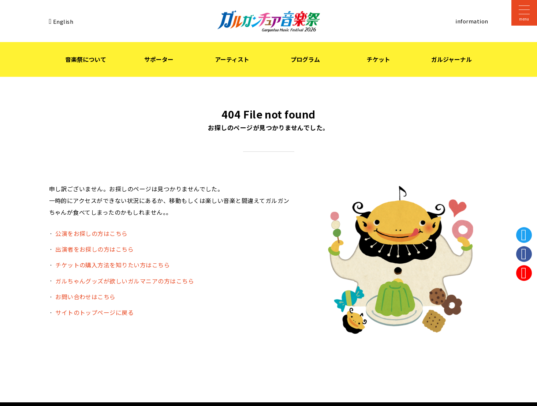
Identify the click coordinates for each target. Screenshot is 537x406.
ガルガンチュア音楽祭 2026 (269, 21)
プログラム (305, 59)
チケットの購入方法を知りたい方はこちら (112, 264)
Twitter (524, 235)
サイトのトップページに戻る (94, 312)
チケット (378, 59)
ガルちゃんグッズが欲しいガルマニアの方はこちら (124, 281)
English (63, 21)
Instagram (524, 273)
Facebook (524, 254)
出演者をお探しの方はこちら (94, 249)
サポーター (159, 59)
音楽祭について (85, 59)
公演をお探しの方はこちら (91, 233)
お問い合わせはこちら (85, 296)
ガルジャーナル (451, 59)
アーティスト (232, 59)
